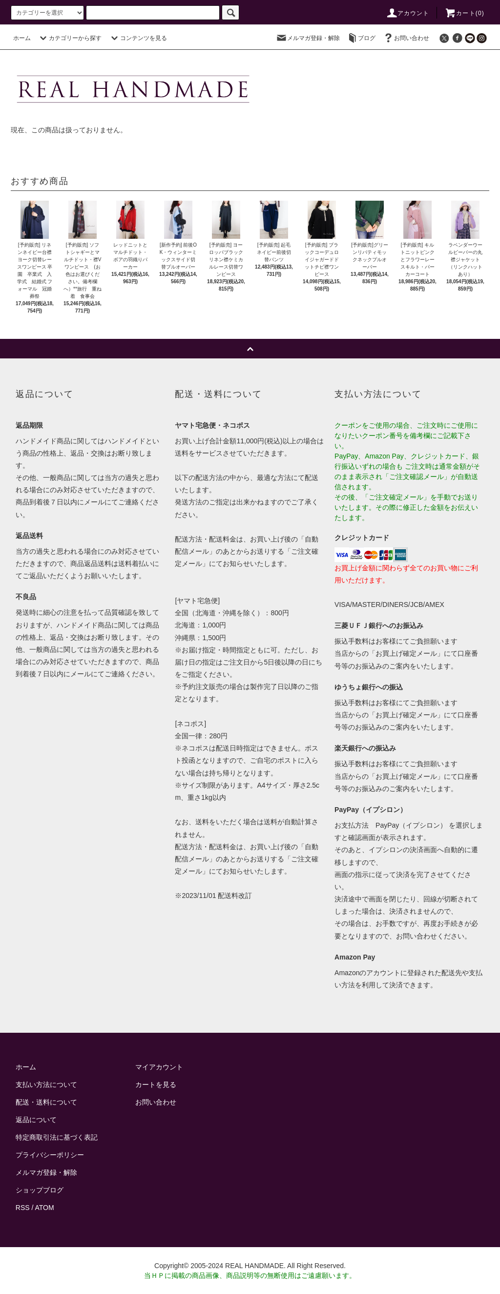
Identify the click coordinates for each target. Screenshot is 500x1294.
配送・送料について (46, 1102)
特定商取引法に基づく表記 (57, 1137)
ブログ (360, 38)
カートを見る (155, 1084)
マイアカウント (159, 1067)
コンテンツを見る (137, 38)
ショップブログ (39, 1190)
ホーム (22, 38)
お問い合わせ (405, 38)
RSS (23, 1207)
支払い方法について (46, 1084)
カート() (464, 13)
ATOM (44, 1207)
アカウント (408, 13)
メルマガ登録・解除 (307, 38)
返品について (36, 1120)
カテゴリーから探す (69, 38)
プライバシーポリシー (50, 1155)
